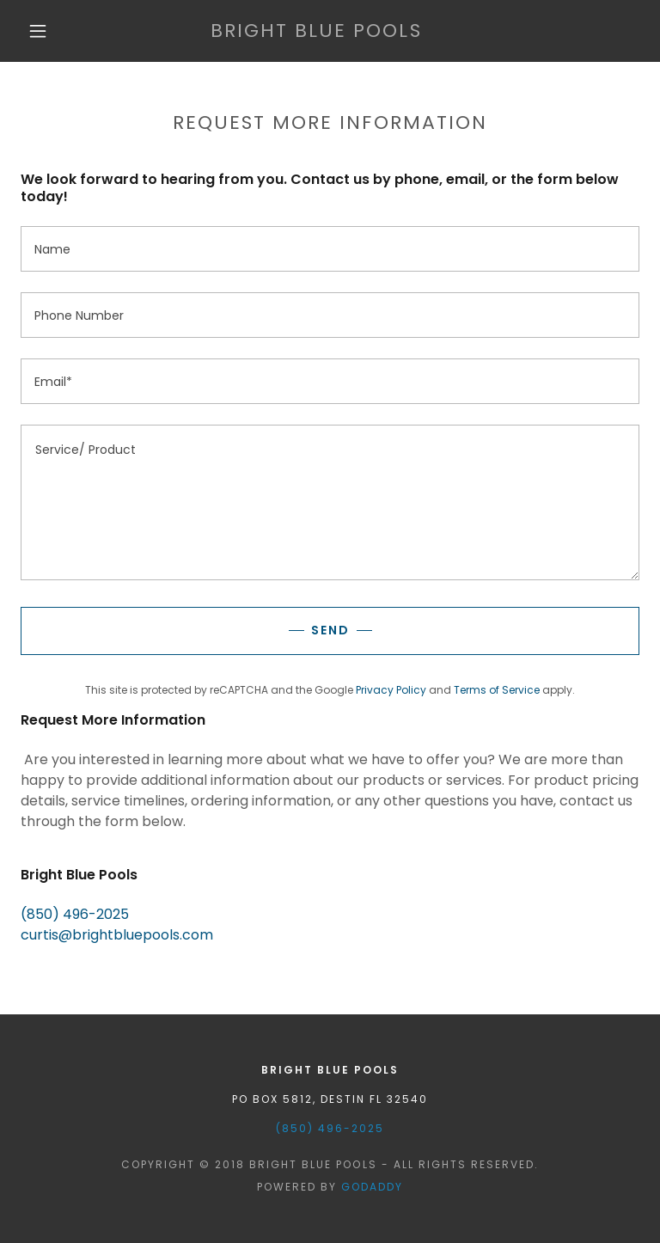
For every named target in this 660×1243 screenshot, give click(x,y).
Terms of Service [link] (497, 690)
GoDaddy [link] (372, 1186)
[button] (38, 31)
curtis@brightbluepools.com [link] (117, 935)
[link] (316, 32)
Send (330, 630)
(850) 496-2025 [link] (75, 914)
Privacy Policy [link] (391, 690)
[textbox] (330, 249)
